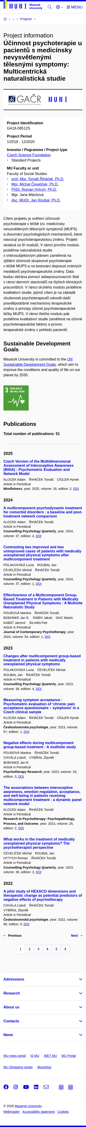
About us (11, 1007)
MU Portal (68, 1056)
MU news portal (14, 1056)
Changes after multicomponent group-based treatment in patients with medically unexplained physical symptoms (42, 660)
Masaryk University (28, 1106)
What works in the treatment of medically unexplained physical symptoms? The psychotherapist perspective (39, 843)
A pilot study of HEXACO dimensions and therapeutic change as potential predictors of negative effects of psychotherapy (42, 895)
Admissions (13, 979)
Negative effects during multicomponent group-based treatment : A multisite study (39, 745)
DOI (76, 489)
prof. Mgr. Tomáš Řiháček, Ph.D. (37, 179)
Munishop (44, 1067)
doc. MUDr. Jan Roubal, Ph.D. (36, 200)
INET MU (50, 1056)
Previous (12, 935)
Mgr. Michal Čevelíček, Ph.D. (34, 184)
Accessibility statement (38, 1112)
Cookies (63, 1112)
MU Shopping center (18, 1067)
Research (11, 993)
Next (77, 935)
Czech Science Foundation (29, 155)
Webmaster (11, 1112)
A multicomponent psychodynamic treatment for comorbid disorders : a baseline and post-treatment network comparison (42, 512)
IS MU (34, 1056)
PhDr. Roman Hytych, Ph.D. (34, 189)
